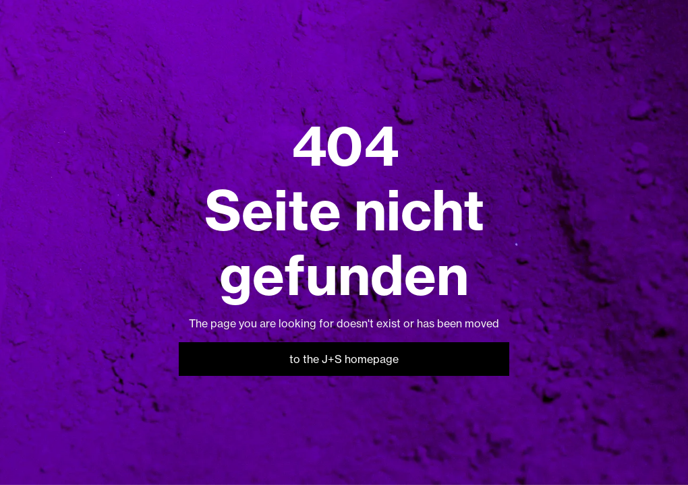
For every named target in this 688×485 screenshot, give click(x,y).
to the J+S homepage (344, 359)
